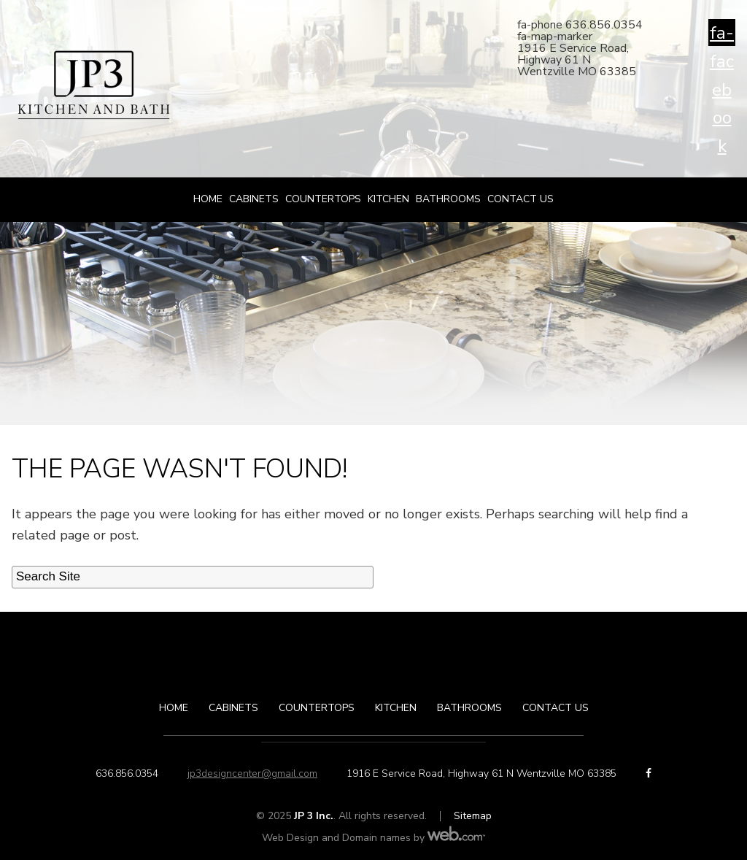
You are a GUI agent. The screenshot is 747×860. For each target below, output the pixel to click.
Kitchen (388, 199)
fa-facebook (722, 33)
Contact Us (520, 199)
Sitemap (473, 816)
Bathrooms (448, 199)
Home (207, 199)
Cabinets (254, 199)
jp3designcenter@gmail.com (252, 773)
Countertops (323, 199)
